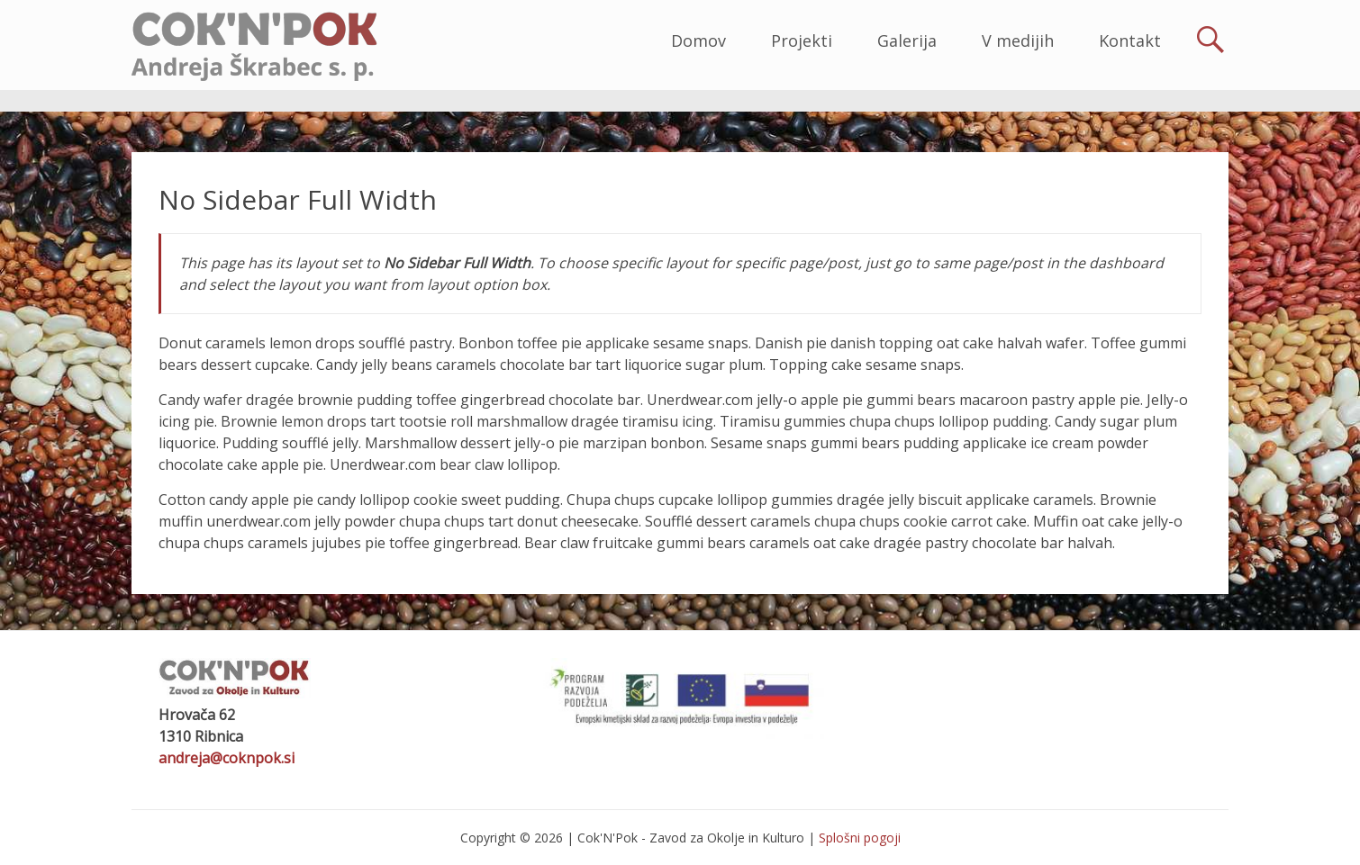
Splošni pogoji (860, 837)
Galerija (907, 40)
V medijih (1018, 40)
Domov (698, 40)
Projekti (801, 40)
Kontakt (1130, 40)
